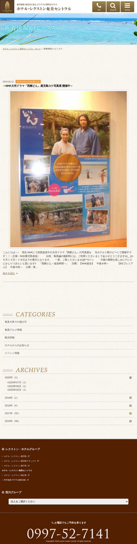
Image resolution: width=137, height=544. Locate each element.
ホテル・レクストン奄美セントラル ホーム (22, 49)
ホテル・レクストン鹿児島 (14, 456)
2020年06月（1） (17, 386)
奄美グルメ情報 (13, 329)
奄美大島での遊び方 (16, 321)
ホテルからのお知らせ (17, 345)
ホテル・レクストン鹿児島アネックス (19, 461)
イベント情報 (12, 353)
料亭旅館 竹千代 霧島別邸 (14, 480)
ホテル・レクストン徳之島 (14, 475)
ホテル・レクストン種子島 (14, 466)
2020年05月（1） (17, 389)
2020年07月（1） (17, 382)
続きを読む (10, 273)
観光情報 (10, 337)
